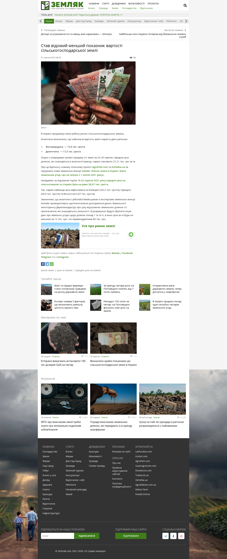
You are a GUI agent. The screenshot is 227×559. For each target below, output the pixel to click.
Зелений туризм (115, 21)
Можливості (95, 457)
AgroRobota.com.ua (145, 486)
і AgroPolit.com (99, 167)
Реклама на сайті (121, 452)
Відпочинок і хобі (153, 21)
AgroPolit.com (142, 462)
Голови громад (97, 467)
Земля (49, 21)
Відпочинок (49, 505)
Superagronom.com (145, 467)
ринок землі (47, 270)
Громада (99, 21)
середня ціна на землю (88, 270)
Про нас (116, 464)
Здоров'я (47, 486)
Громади (93, 462)
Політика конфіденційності (121, 486)
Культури (94, 452)
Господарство (50, 452)
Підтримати (131, 537)
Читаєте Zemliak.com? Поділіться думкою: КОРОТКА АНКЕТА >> (88, 14)
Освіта (46, 490)
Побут (46, 471)
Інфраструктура (51, 514)
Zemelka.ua (118, 167)
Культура (47, 495)
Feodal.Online (142, 495)
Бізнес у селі (49, 476)
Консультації (134, 21)
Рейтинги (171, 21)
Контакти (117, 480)
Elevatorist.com (143, 471)
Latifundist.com (143, 452)
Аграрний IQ (144, 448)
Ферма (69, 21)
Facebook (127, 253)
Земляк (115, 253)
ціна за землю (64, 270)
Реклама (118, 448)
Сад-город (48, 467)
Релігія (46, 500)
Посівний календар (76, 490)
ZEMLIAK (117, 459)
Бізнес (58, 21)
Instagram (63, 257)
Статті (70, 448)
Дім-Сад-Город (83, 21)
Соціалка (47, 509)
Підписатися (87, 537)
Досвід (46, 481)
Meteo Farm (141, 490)
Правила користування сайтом (119, 472)
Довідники (97, 448)
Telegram (46, 257)
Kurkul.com (141, 457)
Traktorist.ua (142, 476)
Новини (56, 356)
